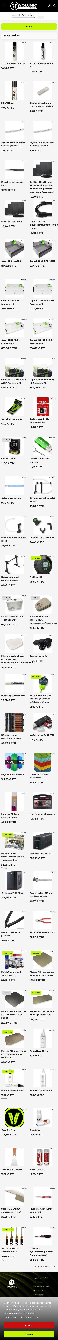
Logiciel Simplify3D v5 (12, 774)
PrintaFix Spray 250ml (41, 1090)
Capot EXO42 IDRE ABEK (42, 261)
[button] (3, 5)
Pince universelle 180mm (42, 932)
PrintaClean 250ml (39, 1051)
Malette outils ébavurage (42, 814)
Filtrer (29, 26)
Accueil (16, 15)
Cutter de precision (11, 498)
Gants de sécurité (38, 656)
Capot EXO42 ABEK (11, 261)
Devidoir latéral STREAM (42, 537)
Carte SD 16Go (8, 458)
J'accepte (29, 1334)
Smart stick (35, 1130)
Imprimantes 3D (40, 1278)
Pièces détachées (41, 1286)
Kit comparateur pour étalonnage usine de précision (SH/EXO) (41, 698)
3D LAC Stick (7, 103)
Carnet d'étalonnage (11, 419)
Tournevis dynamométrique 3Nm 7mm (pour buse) (41, 1251)
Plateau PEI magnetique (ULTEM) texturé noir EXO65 (13, 1014)
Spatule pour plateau (11, 1169)
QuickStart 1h (8, 1130)
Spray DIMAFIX (37, 1169)
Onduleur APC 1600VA (41, 853)
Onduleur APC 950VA (12, 893)
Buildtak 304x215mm (11, 221)
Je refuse (29, 1325)
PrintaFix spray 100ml (12, 1090)
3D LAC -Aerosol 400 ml (13, 63)
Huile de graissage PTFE (13, 695)
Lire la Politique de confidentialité (21, 1317)
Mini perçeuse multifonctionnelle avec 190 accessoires (13, 856)
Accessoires (27, 15)
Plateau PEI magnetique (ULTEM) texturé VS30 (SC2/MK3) (13, 1054)
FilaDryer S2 (36, 577)
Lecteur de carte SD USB (42, 735)
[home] (26, 5)
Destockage (38, 1295)
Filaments (37, 1282)
